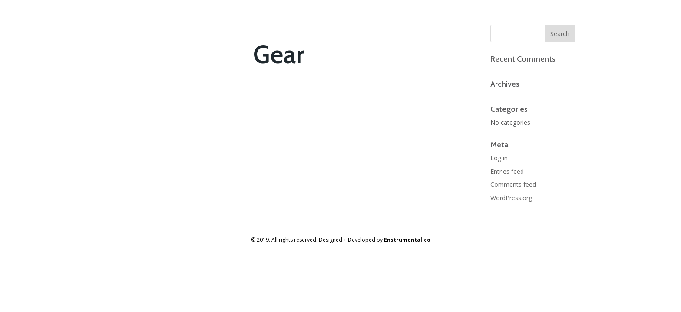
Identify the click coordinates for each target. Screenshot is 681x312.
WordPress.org (511, 198)
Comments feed (513, 184)
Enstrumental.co (407, 240)
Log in (499, 158)
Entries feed (507, 171)
